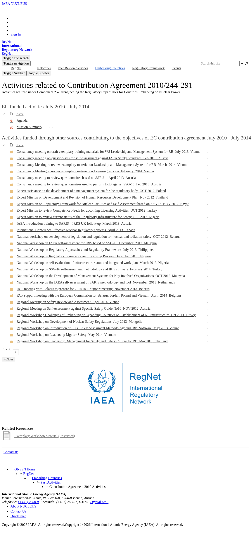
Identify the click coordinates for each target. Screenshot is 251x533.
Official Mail (99, 502)
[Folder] (11, 152)
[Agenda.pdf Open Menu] (51, 121)
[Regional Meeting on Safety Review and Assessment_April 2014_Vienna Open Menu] (209, 302)
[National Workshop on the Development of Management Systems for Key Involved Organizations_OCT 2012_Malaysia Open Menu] (209, 276)
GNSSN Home (24, 469)
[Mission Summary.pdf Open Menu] (51, 127)
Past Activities (51, 482)
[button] (242, 63)
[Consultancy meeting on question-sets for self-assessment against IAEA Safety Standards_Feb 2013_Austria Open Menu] (209, 158)
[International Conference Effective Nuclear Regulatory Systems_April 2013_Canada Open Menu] (209, 230)
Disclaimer (18, 516)
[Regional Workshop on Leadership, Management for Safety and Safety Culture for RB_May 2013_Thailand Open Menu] (209, 341)
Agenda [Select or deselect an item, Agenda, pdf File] (22, 120)
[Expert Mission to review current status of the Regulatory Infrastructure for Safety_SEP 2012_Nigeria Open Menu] (209, 217)
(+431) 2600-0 (28, 502)
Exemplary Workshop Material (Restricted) (44, 436)
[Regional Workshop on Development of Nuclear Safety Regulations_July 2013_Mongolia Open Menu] (209, 322)
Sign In (15, 34)
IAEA (6, 3)
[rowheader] (5, 120)
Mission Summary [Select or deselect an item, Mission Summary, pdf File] (29, 127)
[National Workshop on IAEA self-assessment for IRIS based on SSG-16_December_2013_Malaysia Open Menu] (209, 243)
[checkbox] (4, 114)
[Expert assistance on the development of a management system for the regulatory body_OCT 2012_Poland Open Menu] (209, 191)
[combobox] (220, 63)
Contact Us (18, 511)
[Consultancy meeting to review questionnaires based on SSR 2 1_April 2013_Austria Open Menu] (209, 178)
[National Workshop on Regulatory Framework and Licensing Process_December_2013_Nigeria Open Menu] (209, 256)
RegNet (28, 473)
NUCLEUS (19, 3)
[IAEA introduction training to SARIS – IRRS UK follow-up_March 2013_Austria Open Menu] (209, 224)
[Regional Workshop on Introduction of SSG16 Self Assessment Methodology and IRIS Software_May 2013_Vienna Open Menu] (209, 328)
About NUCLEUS (23, 506)
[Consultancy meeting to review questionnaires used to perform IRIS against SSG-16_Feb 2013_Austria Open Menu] (209, 185)
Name (19, 114)
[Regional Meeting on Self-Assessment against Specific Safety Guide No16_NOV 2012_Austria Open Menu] (209, 309)
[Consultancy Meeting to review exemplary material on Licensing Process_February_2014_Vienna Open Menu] (209, 171)
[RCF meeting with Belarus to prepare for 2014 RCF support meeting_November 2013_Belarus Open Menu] (209, 289)
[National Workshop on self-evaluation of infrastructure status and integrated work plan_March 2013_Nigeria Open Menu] (209, 263)
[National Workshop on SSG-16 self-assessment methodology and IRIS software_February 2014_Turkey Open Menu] (209, 270)
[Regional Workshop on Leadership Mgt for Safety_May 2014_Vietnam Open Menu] (209, 335)
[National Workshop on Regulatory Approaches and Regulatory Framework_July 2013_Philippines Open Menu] (209, 250)
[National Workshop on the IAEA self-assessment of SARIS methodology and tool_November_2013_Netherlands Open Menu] (209, 283)
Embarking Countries (47, 478)
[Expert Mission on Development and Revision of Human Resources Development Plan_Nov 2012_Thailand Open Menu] (209, 198)
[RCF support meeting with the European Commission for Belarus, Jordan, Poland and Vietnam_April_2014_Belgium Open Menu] (209, 296)
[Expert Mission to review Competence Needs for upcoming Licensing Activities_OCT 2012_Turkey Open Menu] (209, 211)
